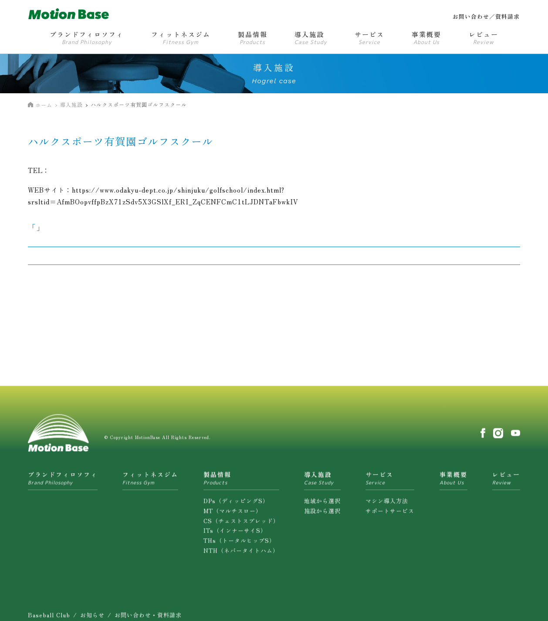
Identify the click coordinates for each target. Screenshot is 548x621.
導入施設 (71, 104)
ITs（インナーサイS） (235, 536)
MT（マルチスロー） (232, 516)
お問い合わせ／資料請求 (486, 16)
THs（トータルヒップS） (239, 546)
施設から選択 (322, 516)
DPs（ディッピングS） (236, 506)
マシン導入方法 (386, 506)
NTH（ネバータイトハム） (241, 556)
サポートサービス (389, 516)
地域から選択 (322, 506)
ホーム (43, 105)
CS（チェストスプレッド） (241, 526)
